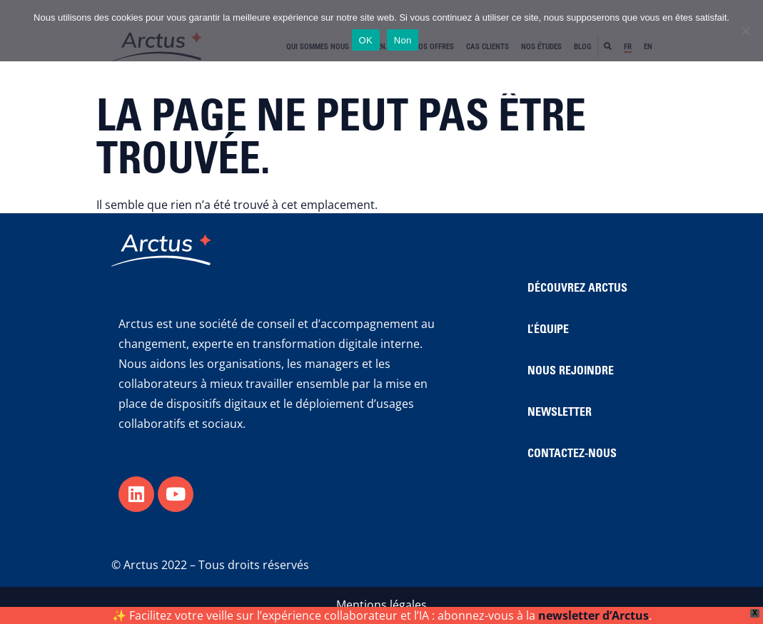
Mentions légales (381, 605)
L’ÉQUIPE (548, 330)
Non (403, 40)
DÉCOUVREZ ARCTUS (577, 289)
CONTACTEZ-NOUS (572, 454)
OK (366, 40)
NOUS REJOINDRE (570, 371)
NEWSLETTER (559, 413)
